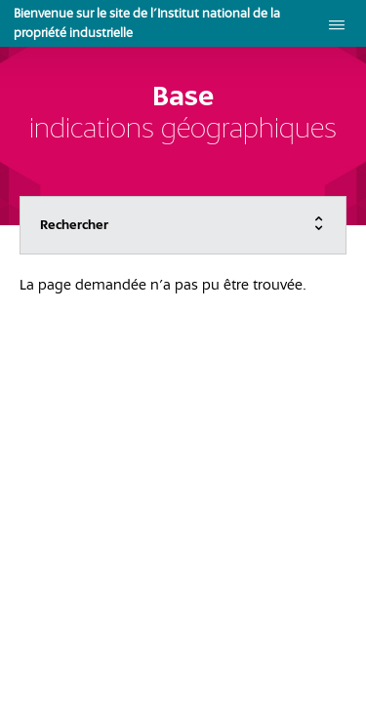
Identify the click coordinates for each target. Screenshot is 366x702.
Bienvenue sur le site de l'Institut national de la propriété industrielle (147, 23)
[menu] (336, 23)
